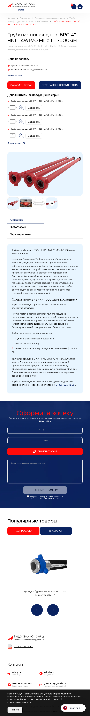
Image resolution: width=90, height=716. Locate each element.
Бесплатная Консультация (60, 85)
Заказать (34, 108)
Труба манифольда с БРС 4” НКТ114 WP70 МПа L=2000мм (37, 129)
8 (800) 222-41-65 (65, 385)
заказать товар (21, 85)
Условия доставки (14, 75)
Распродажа (23, 531)
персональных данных (49, 498)
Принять (15, 710)
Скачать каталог (20, 646)
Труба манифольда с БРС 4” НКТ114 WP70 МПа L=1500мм (37, 115)
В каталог (56, 531)
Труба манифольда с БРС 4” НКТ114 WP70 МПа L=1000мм (37, 101)
